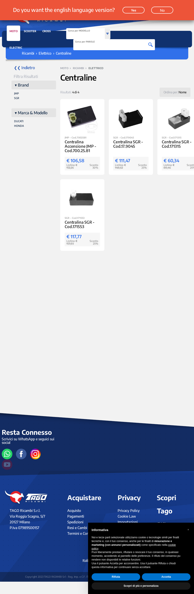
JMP (16, 93)
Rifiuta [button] (116, 576)
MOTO (13, 32)
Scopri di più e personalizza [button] (141, 585)
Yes (133, 10)
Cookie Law (127, 516)
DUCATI (18, 121)
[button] (188, 529)
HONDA (19, 125)
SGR (16, 98)
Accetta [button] (166, 576)
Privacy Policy (129, 510)
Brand (23, 84)
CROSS (46, 31)
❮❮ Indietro (24, 67)
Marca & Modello (32, 112)
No (162, 10)
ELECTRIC (15, 47)
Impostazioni (128, 522)
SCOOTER (30, 31)
